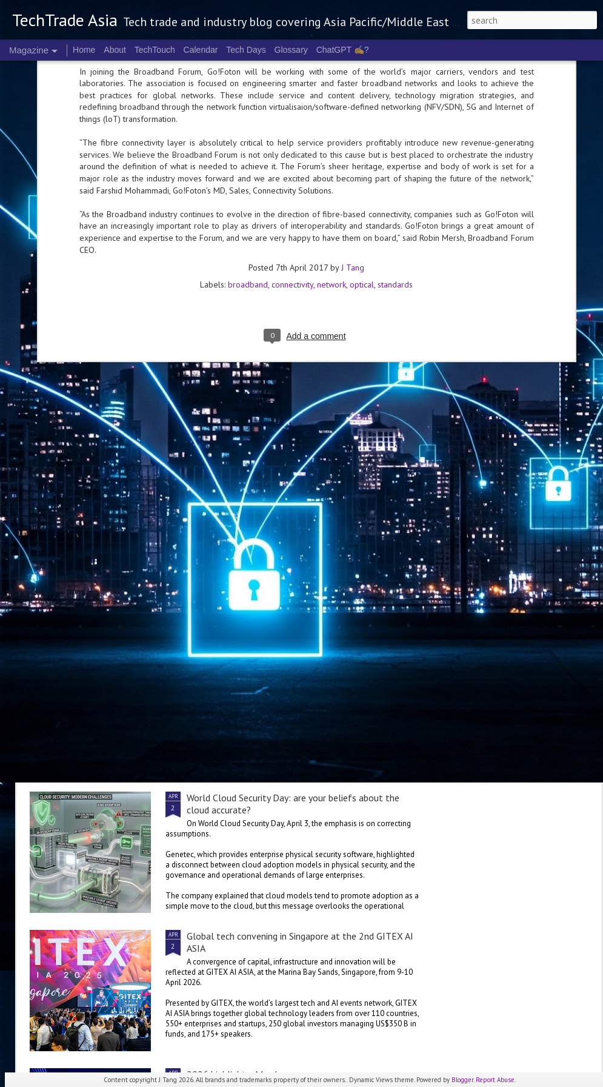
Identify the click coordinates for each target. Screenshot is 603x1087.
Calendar (201, 50)
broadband (248, 66)
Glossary (291, 50)
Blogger (462, 1079)
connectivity (292, 66)
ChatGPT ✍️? (342, 50)
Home (84, 50)
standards (395, 66)
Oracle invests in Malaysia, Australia (123, 725)
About (115, 50)
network (331, 66)
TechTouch (155, 50)
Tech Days (245, 50)
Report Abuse (495, 1079)
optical (362, 66)
